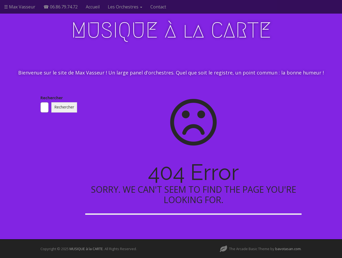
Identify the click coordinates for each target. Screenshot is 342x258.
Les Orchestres (125, 7)
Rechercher (51, 97)
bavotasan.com (288, 248)
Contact (158, 7)
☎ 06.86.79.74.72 (60, 7)
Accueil (93, 7)
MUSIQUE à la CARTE (171, 30)
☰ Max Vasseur (19, 7)
